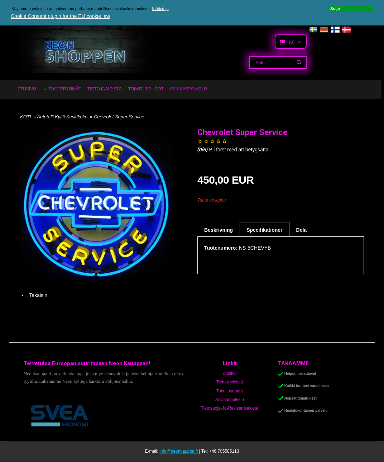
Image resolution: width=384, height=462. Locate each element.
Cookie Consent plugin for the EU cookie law (60, 16)
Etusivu (229, 373)
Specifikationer (264, 230)
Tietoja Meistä (229, 382)
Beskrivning (218, 230)
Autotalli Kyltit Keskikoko (63, 116)
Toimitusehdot (229, 390)
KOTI (25, 116)
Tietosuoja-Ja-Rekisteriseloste (229, 408)
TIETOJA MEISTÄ (104, 88)
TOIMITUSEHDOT (146, 88)
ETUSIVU (27, 88)
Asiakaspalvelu (229, 399)
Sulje (335, 8)
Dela (301, 230)
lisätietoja (160, 8)
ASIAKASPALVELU (188, 88)
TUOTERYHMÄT (64, 88)
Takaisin (33, 295)
